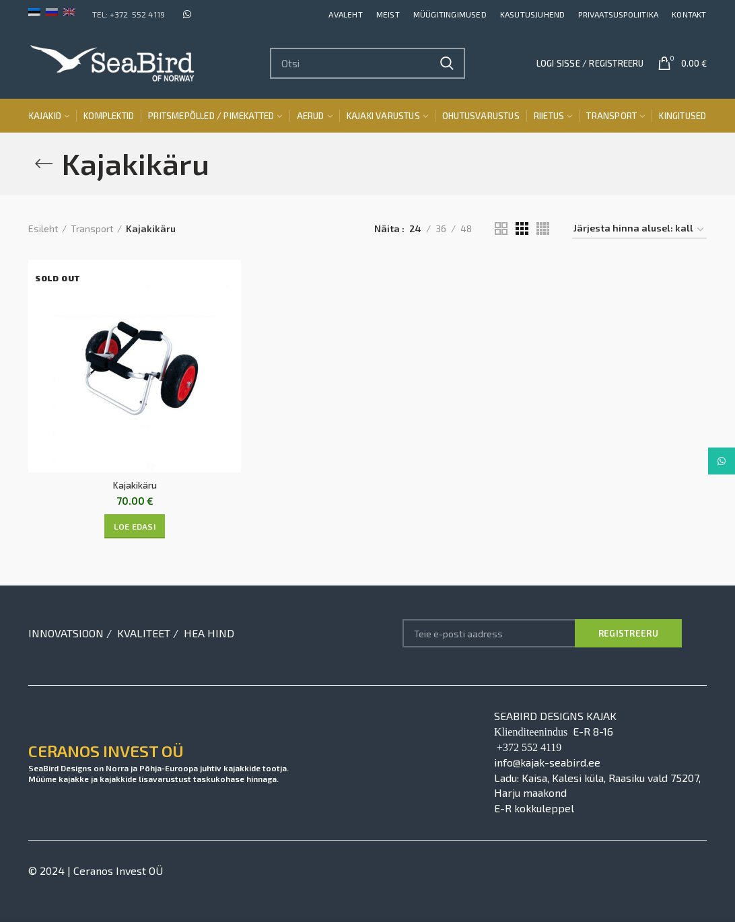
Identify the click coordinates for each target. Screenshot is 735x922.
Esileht (43, 228)
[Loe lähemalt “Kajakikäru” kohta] (134, 526)
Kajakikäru (135, 485)
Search (447, 63)
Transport (92, 228)
